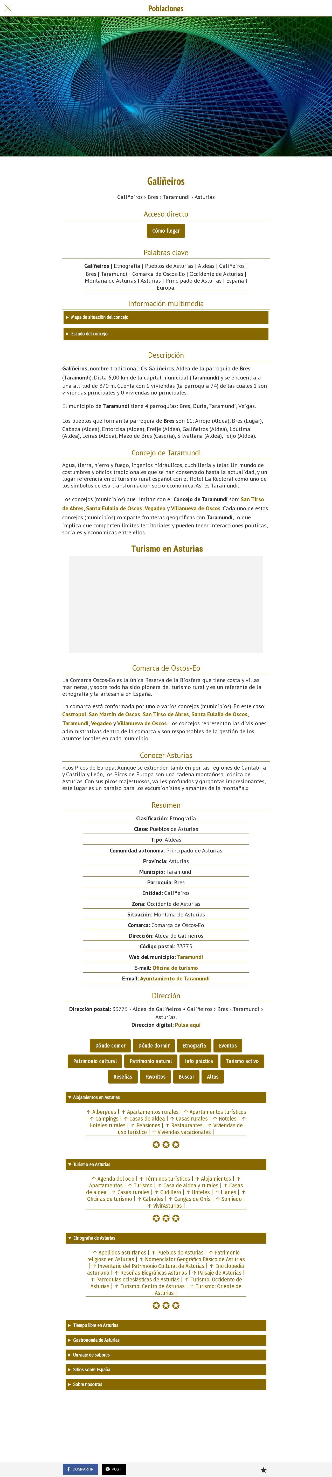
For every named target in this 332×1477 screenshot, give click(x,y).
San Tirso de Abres (166, 714)
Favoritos (155, 1077)
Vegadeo (155, 508)
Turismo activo (242, 1061)
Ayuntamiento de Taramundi (175, 978)
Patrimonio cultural (95, 1061)
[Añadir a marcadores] (263, 1470)
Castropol (74, 714)
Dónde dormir (153, 1046)
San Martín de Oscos (114, 714)
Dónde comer (110, 1046)
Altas (213, 1077)
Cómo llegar (165, 231)
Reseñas (122, 1077)
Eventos (228, 1046)
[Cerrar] (8, 8)
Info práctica (199, 1061)
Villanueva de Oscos (195, 508)
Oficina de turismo (175, 967)
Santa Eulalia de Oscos (114, 508)
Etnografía (194, 1046)
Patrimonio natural (151, 1061)
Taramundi (75, 723)
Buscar (186, 1077)
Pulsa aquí (188, 1024)
